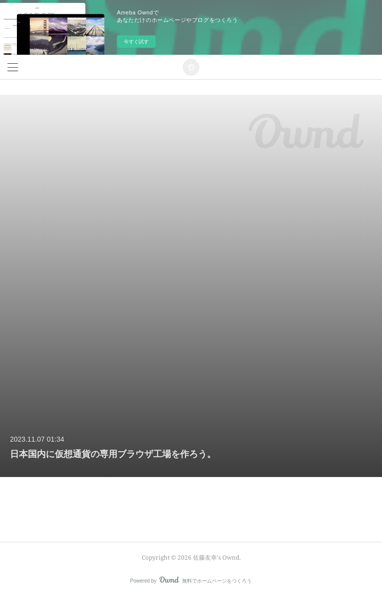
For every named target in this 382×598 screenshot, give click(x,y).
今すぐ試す (136, 41)
